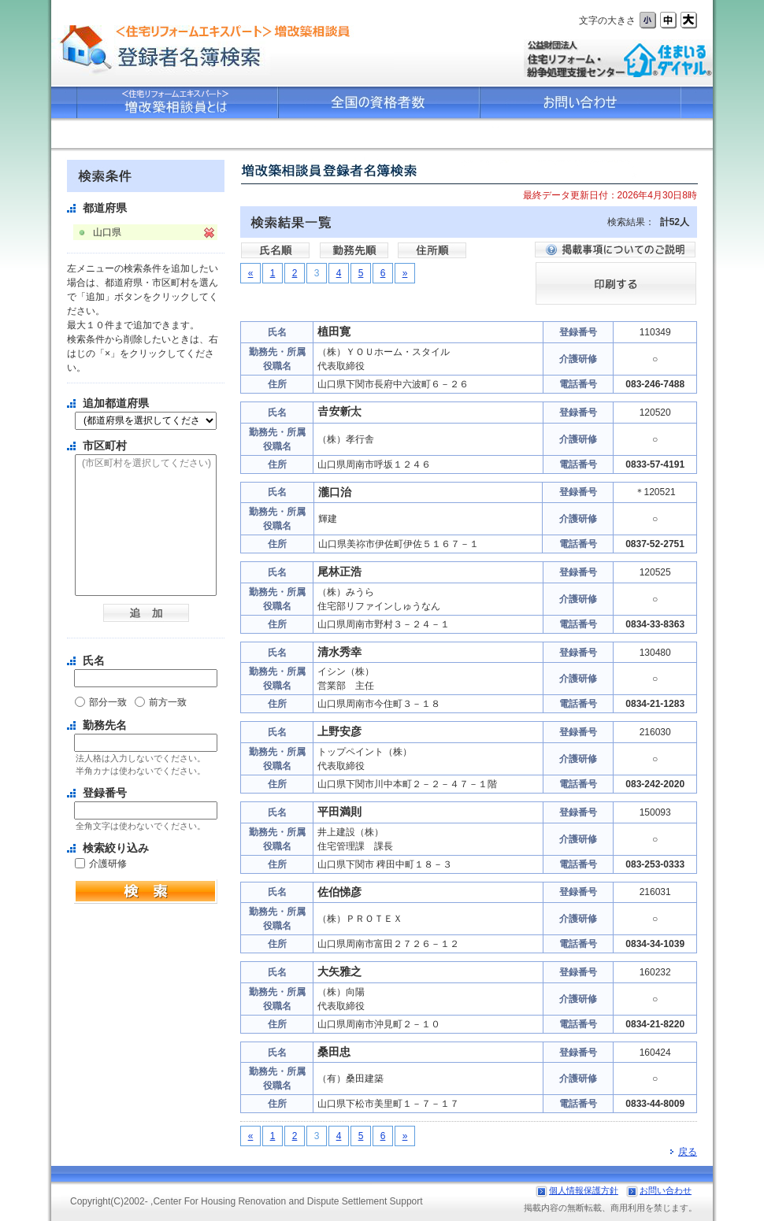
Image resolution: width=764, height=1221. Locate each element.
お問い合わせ (666, 1190)
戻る (683, 1151)
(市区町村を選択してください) (145, 464)
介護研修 (108, 863)
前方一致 (168, 702)
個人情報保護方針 (583, 1190)
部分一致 (108, 702)
